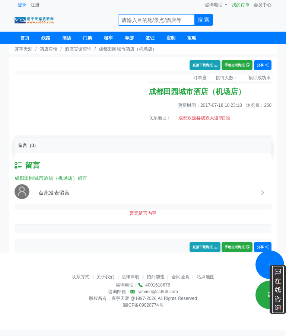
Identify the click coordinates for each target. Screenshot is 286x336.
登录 (22, 4)
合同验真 (181, 276)
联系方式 (80, 276)
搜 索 (204, 20)
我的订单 (241, 4)
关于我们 (105, 276)
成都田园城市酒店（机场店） (128, 49)
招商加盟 (156, 276)
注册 (35, 4)
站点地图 (205, 276)
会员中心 (262, 4)
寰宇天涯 (23, 49)
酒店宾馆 (48, 49)
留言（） (28, 145)
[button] (151, 193)
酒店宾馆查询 (78, 49)
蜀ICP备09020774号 (143, 305)
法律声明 (130, 276)
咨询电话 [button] (214, 4)
